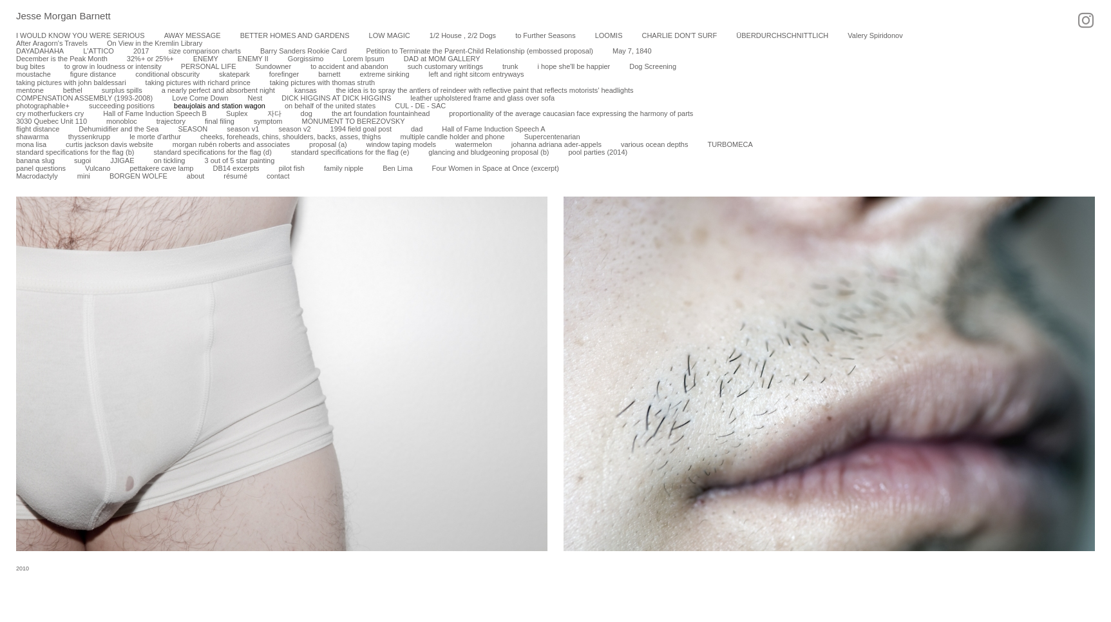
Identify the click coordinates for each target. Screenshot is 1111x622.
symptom (268, 121)
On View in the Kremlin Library (154, 43)
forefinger (284, 74)
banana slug (35, 160)
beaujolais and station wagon (219, 106)
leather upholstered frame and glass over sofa (482, 98)
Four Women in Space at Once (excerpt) (495, 168)
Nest (255, 98)
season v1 (243, 129)
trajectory (171, 121)
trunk (510, 66)
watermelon (473, 144)
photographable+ (43, 106)
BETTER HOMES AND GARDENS (295, 35)
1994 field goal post (361, 129)
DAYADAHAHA (40, 51)
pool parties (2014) (597, 152)
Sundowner (273, 66)
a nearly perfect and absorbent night (218, 90)
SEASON (192, 129)
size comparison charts (204, 51)
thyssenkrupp (89, 137)
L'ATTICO (98, 51)
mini (83, 176)
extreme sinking (384, 74)
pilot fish (292, 168)
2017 (141, 51)
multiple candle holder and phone (453, 137)
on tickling (169, 160)
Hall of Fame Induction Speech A (493, 129)
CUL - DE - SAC (420, 106)
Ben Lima (397, 168)
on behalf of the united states (330, 106)
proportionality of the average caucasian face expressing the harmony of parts (571, 113)
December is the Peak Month (62, 59)
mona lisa (31, 144)
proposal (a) (328, 144)
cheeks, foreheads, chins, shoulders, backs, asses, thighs (290, 137)
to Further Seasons (545, 35)
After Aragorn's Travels (52, 43)
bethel (72, 90)
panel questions (41, 168)
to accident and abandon (349, 66)
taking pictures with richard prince (198, 82)
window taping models (401, 144)
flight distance (37, 129)
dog (306, 113)
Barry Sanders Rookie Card (303, 51)
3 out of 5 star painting (239, 160)
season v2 (294, 129)
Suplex (237, 113)
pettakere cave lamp (161, 168)
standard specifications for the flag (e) (350, 152)
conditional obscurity (167, 74)
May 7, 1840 (632, 51)
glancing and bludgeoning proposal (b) (488, 152)
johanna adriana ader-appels (556, 144)
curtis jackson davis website (109, 144)
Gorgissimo (306, 59)
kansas (305, 90)
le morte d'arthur (155, 137)
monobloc (121, 121)
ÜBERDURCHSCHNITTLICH (782, 35)
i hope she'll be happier (573, 66)
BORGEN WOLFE (138, 176)
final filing (219, 121)
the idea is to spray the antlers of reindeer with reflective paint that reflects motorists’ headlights (485, 90)
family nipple (343, 168)
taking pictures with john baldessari (71, 82)
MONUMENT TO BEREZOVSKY (353, 121)
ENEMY (205, 59)
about (196, 176)
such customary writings (445, 66)
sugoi (82, 160)
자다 (274, 113)
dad (417, 129)
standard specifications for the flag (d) (212, 152)
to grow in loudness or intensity (113, 66)
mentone (30, 90)
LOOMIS (609, 35)
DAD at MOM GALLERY (442, 59)
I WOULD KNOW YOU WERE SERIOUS (80, 35)
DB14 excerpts (236, 168)
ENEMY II (253, 59)
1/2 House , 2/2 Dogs (463, 35)
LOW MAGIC (389, 35)
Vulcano (97, 168)
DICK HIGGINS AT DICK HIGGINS (336, 98)
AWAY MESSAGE (192, 35)
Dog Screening (652, 66)
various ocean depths (654, 144)
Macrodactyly (37, 176)
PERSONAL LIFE (208, 66)
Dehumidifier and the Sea (118, 129)
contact (278, 176)
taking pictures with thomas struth (322, 82)
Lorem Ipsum (363, 59)
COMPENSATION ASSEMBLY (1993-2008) (84, 98)
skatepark (234, 74)
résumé (235, 176)
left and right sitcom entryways (476, 74)
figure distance (93, 74)
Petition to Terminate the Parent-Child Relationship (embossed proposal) (479, 51)
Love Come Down (200, 98)
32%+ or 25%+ (150, 59)
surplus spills (122, 90)
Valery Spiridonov (875, 35)
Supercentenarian (552, 137)
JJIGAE (122, 160)
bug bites (30, 66)
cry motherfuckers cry (50, 113)
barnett (329, 74)
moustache (33, 74)
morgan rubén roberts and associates (231, 144)
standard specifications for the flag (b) (75, 152)
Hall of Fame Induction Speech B (155, 113)
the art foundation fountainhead (381, 113)
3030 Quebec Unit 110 (51, 121)
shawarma (32, 137)
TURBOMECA (729, 144)
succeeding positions (122, 106)
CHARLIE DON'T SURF (679, 35)
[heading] (55, 17)
